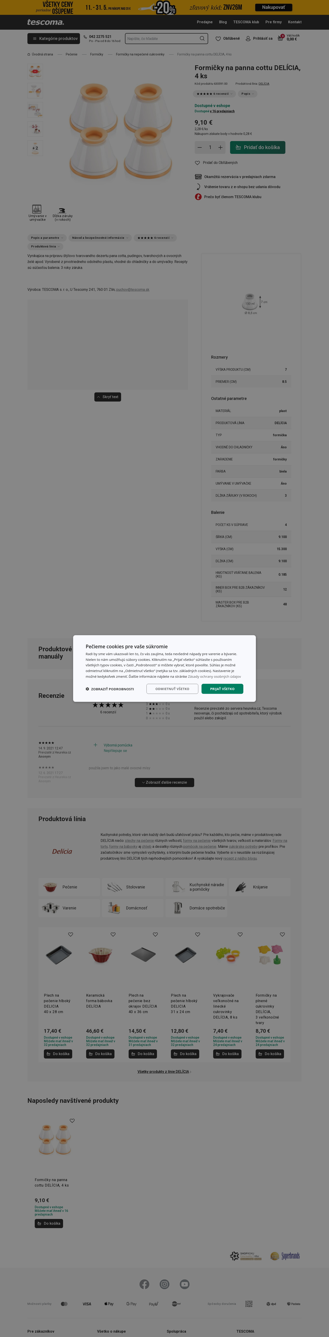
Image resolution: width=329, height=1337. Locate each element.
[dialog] (164, 668)
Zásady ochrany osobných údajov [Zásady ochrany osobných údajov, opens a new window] (214, 676)
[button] (110, 689)
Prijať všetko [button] (222, 688)
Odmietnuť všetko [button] (172, 688)
